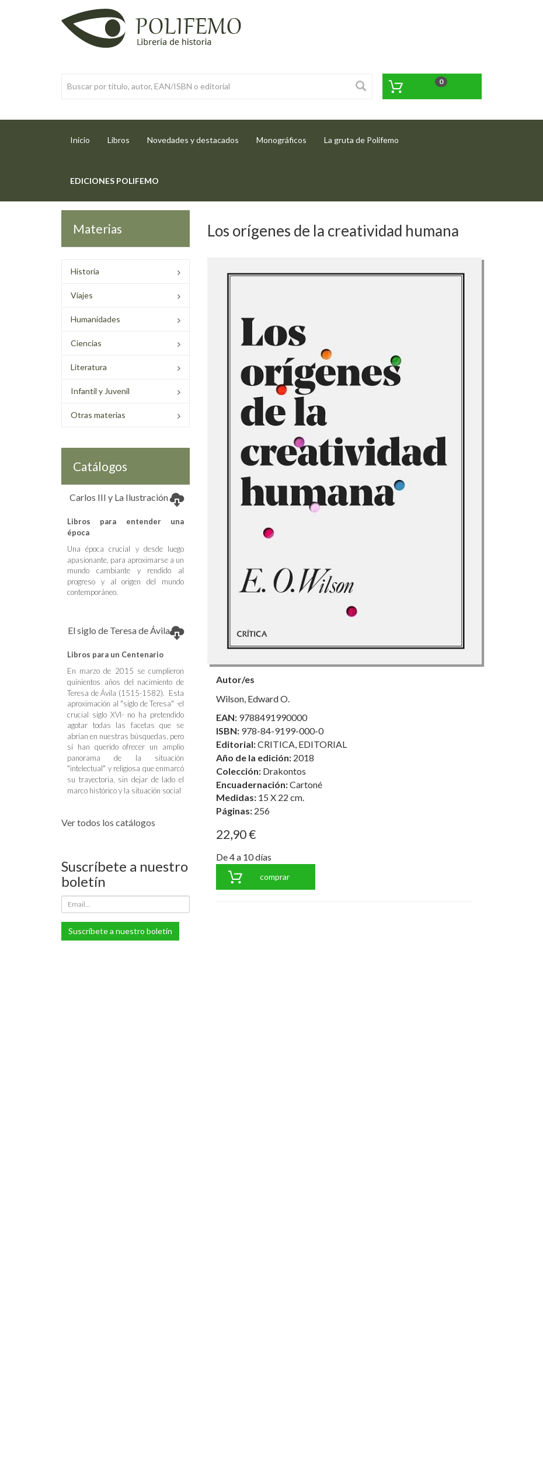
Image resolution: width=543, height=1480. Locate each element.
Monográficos (281, 140)
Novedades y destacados (193, 140)
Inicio (84, 136)
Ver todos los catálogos (108, 822)
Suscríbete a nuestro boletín (120, 931)
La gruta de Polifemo (361, 140)
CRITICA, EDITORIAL (302, 744)
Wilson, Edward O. (253, 698)
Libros (118, 140)
